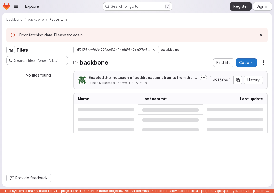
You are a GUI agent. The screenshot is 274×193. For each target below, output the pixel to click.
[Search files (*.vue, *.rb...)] (37, 60)
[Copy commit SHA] (238, 80)
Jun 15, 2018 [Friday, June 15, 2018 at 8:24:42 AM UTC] (137, 83)
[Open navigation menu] (16, 6)
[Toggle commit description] (203, 77)
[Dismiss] (261, 35)
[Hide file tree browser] (10, 50)
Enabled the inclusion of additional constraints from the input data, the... (143, 77)
